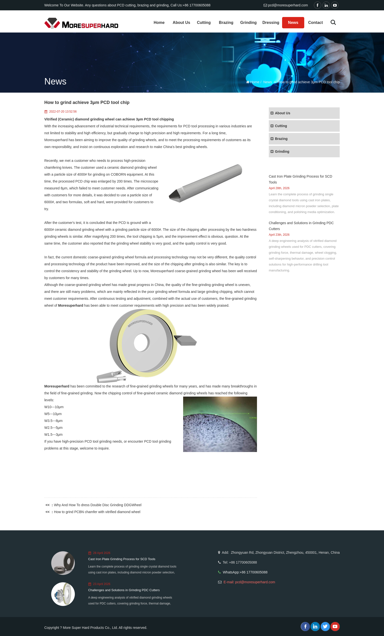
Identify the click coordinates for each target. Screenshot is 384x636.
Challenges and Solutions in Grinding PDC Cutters (124, 590)
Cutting (204, 22)
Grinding (248, 22)
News (293, 22)
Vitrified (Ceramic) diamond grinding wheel (79, 119)
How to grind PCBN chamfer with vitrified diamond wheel (97, 512)
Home (159, 22)
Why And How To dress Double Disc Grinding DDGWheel (97, 505)
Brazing (226, 22)
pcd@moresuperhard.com (288, 5)
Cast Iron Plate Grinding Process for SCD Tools (121, 559)
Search (333, 22)
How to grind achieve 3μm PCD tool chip (309, 82)
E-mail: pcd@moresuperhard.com (249, 582)
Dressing (270, 22)
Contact (315, 22)
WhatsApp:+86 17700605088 (245, 572)
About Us (181, 22)
